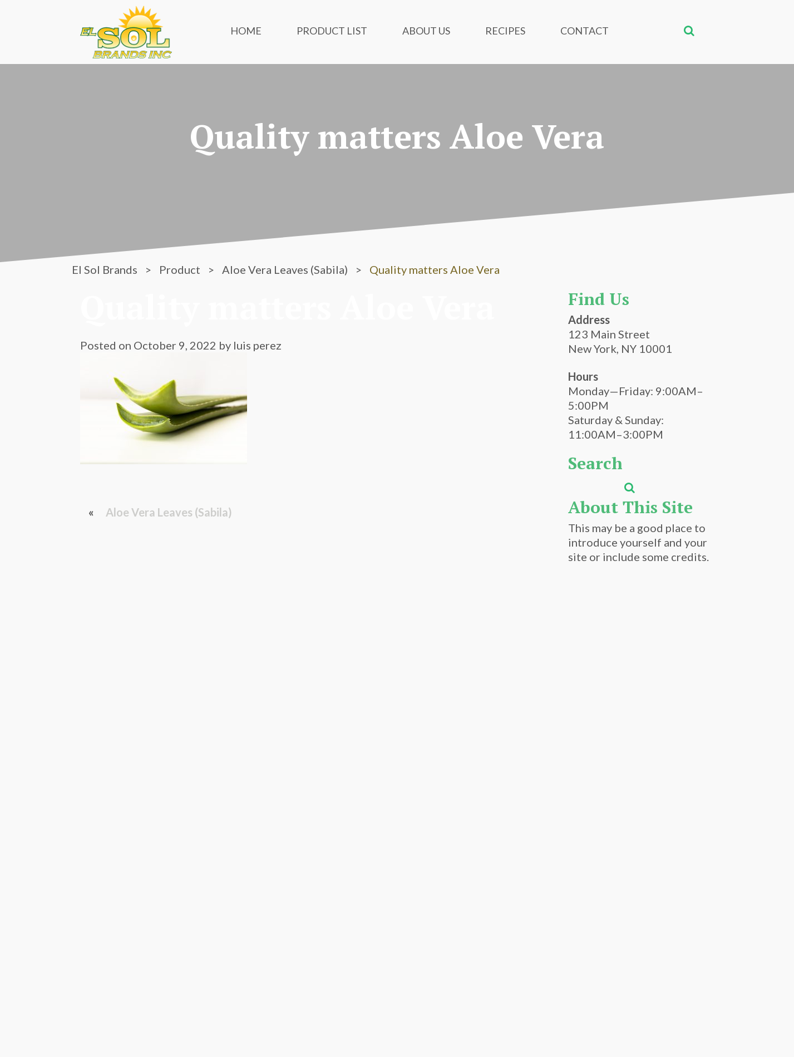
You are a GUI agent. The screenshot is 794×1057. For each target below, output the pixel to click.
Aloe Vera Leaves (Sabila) (169, 512)
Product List (332, 30)
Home (246, 30)
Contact (584, 30)
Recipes (505, 30)
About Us (426, 30)
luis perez (257, 345)
